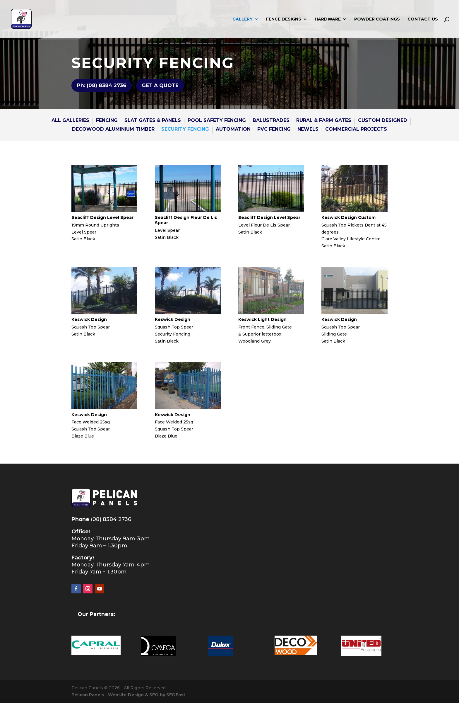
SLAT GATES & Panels (152, 120)
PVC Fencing (274, 129)
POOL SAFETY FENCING (217, 120)
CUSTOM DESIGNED (382, 120)
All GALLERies (70, 120)
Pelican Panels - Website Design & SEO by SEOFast (128, 694)
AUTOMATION (233, 129)
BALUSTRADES (271, 120)
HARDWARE (328, 19)
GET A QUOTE (160, 85)
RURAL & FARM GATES (323, 120)
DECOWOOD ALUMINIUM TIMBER (113, 129)
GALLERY (242, 19)
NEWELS (307, 129)
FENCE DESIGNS (283, 19)
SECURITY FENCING (185, 129)
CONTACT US (422, 19)
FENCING (107, 120)
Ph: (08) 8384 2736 (101, 85)
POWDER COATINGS (377, 19)
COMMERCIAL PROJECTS (356, 129)
